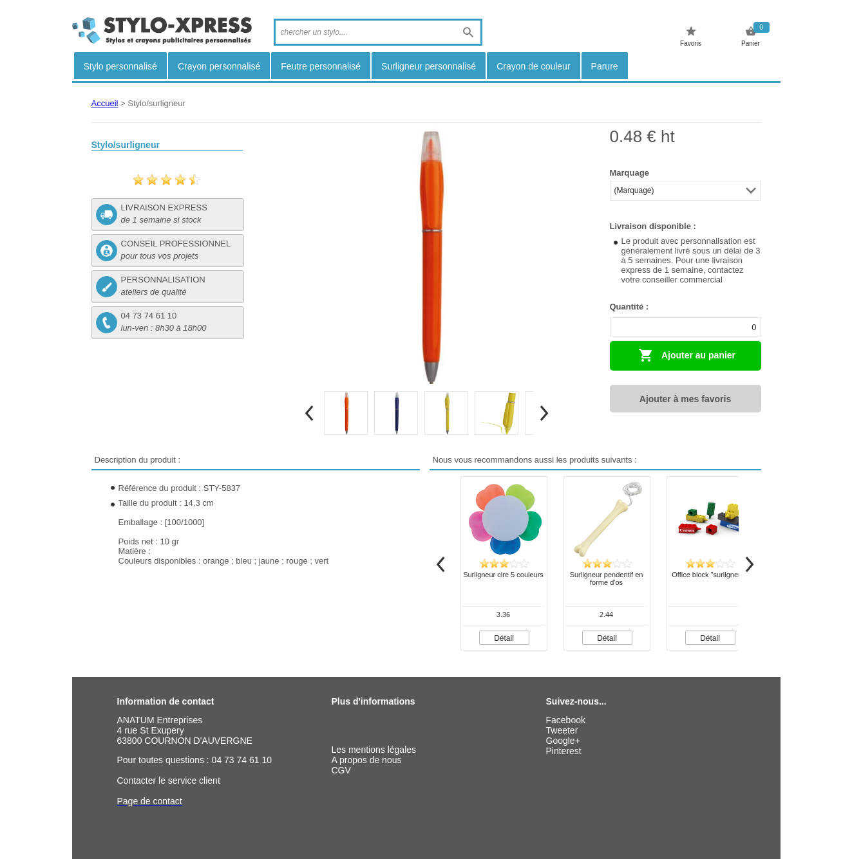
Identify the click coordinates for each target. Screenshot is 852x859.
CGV (341, 770)
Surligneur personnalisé (428, 66)
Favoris (690, 36)
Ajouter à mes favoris (685, 399)
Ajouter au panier (687, 355)
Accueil (104, 103)
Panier (750, 36)
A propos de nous (367, 760)
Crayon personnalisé (219, 66)
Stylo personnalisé (120, 66)
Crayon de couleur (533, 66)
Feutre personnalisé (321, 66)
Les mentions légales (374, 749)
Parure (604, 66)
